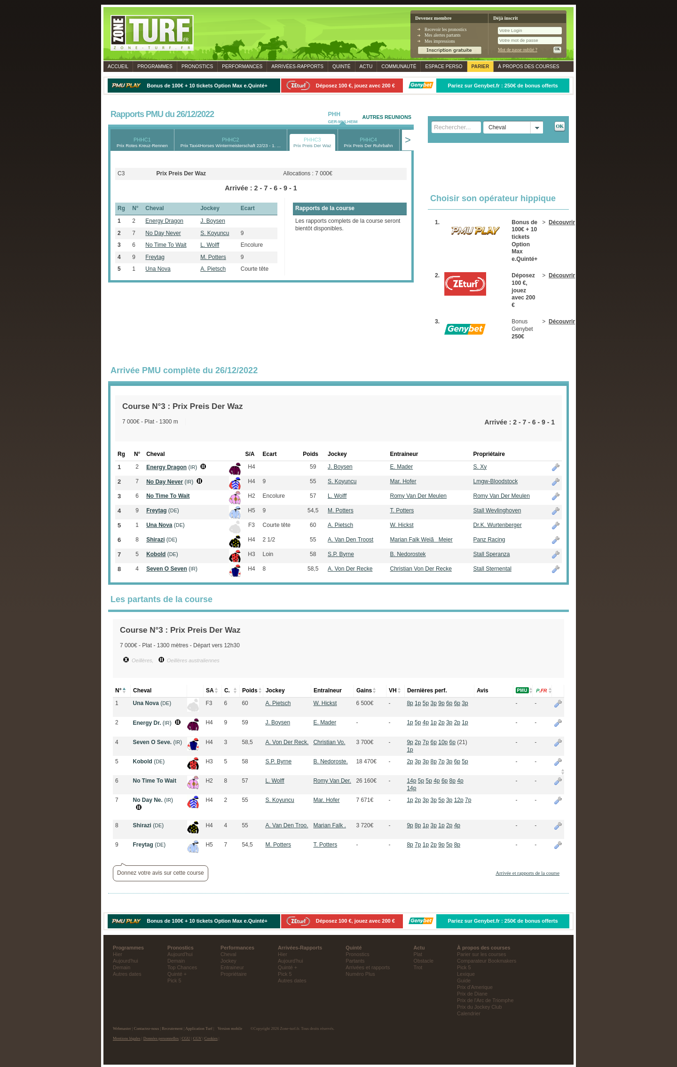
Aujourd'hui (125, 961)
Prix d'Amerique (475, 987)
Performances (242, 66)
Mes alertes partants (443, 35)
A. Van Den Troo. (286, 825)
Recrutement (172, 1028)
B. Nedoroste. (330, 761)
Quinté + (177, 974)
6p (449, 703)
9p (441, 703)
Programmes (155, 66)
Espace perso (443, 66)
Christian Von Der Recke (421, 568)
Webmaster (122, 1028)
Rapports (297, 66)
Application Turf (199, 1028)
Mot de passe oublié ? (517, 49)
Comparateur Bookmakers (486, 961)
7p (426, 742)
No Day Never (163, 233)
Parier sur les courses (481, 954)
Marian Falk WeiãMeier (421, 539)
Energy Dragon (164, 221)
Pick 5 (174, 980)
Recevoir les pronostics (446, 29)
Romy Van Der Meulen (418, 496)
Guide (464, 980)
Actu (366, 66)
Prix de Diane (472, 993)
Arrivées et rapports (368, 967)
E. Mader (401, 466)
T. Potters (402, 510)
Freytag (155, 257)
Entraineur (232, 967)
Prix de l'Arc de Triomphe (485, 1000)
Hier (117, 954)
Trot (418, 967)
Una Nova (157, 269)
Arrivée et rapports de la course (527, 873)
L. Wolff (209, 245)
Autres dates (127, 974)
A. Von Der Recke (350, 568)
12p (459, 800)
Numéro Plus (360, 974)
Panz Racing (489, 539)
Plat (418, 954)
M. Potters (213, 257)
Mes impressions (440, 41)
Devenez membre (433, 18)
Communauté (398, 66)
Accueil (118, 66)
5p (426, 703)
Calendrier (468, 1013)
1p (418, 703)
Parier (480, 66)
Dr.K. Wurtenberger (497, 525)
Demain (121, 967)
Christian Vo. (329, 742)
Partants (355, 961)
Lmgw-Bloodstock (495, 481)
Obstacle (424, 961)
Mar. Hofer (403, 481)
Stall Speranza (491, 554)
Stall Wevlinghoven (497, 510)
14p (411, 780)
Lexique (466, 974)
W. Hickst (402, 525)
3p (434, 703)
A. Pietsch (213, 269)
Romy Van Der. (332, 780)
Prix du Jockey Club (479, 1007)
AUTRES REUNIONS (386, 117)
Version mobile (230, 1028)
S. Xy (480, 466)
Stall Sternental (492, 568)
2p (441, 722)
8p (410, 703)
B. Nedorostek (408, 554)
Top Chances (182, 967)
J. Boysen (212, 221)
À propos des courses (528, 66)
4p (426, 722)
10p (443, 742)
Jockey (228, 961)
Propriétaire (233, 974)
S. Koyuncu (214, 233)
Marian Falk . (329, 825)
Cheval (228, 954)
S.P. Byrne (341, 554)
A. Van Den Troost (350, 539)
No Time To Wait (165, 245)
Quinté (341, 66)
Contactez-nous (146, 1028)
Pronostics (197, 66)
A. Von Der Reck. (286, 742)
